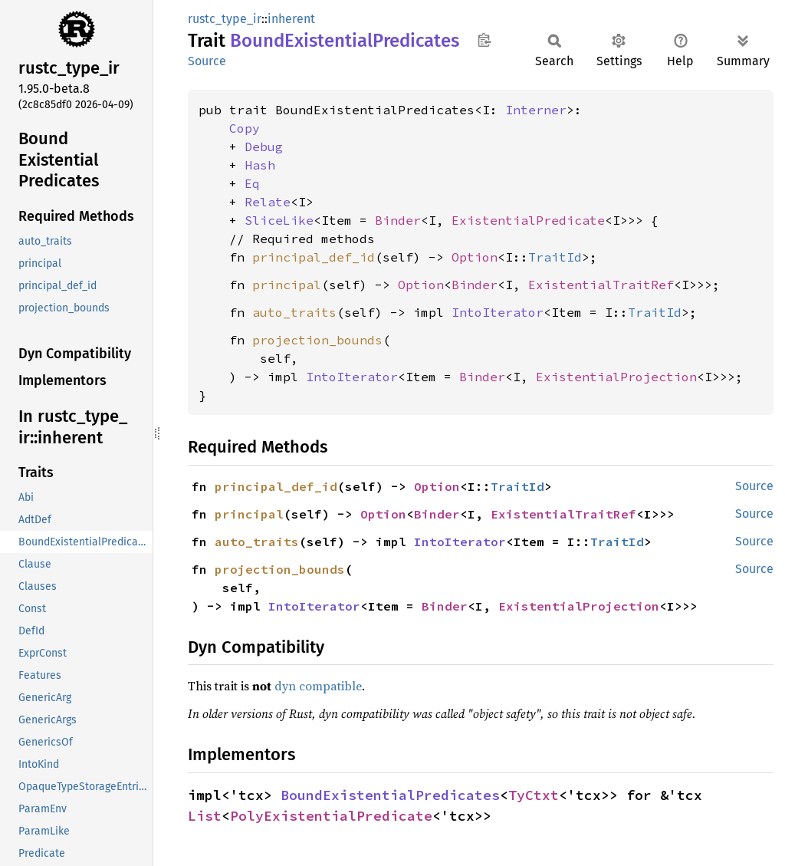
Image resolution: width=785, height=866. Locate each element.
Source (207, 61)
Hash (260, 165)
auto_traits (294, 312)
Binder (398, 220)
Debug (264, 146)
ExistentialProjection (616, 376)
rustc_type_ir (224, 19)
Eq (252, 183)
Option (475, 257)
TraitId (555, 257)
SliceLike (279, 220)
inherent (291, 19)
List (205, 816)
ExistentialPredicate (528, 220)
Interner (536, 109)
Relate (268, 201)
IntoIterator (498, 312)
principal (286, 284)
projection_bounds (317, 339)
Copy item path (484, 40)
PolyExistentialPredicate (331, 816)
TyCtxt (533, 795)
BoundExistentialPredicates (390, 795)
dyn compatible (318, 685)
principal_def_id (313, 257)
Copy (244, 128)
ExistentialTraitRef (601, 284)
